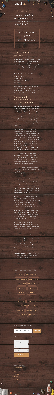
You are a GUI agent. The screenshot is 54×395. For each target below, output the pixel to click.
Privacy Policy (18, 367)
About (39, 4)
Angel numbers (17, 10)
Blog (15, 371)
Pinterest (16, 374)
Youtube (16, 376)
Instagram (17, 382)
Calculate (21, 355)
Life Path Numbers (26, 10)
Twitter (16, 379)
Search (37, 331)
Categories (34, 4)
